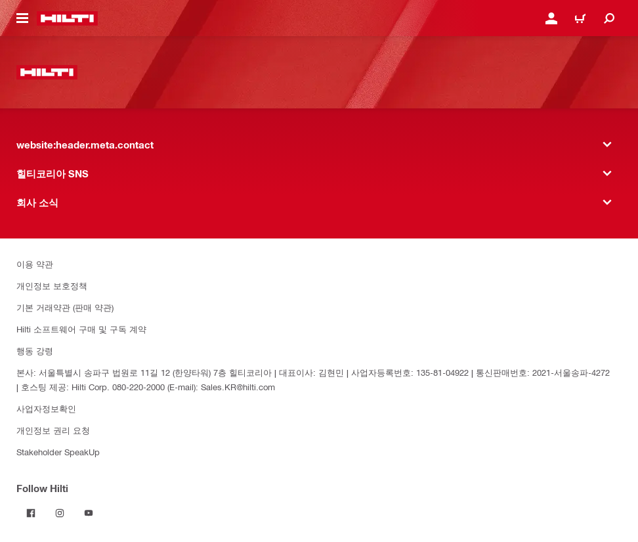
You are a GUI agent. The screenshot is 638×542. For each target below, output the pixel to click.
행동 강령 (34, 350)
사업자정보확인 (46, 408)
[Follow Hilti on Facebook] (30, 513)
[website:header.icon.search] (609, 18)
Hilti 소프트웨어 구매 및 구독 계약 (81, 329)
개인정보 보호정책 (51, 285)
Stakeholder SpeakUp (58, 452)
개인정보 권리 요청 (53, 430)
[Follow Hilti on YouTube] (88, 513)
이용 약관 (34, 264)
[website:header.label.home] (67, 18)
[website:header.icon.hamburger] (22, 18)
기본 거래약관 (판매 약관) (65, 307)
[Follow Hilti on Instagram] (59, 513)
